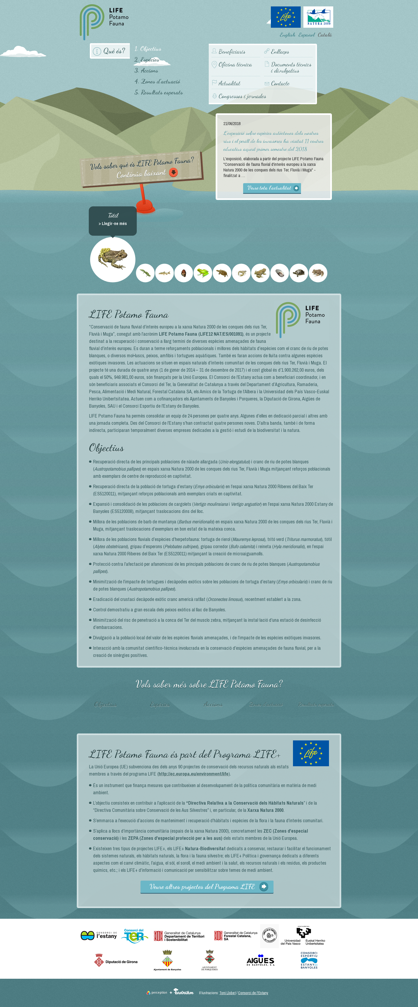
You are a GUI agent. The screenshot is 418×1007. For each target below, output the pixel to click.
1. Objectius (148, 48)
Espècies (160, 704)
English (287, 34)
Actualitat (229, 83)
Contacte (280, 83)
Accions (213, 704)
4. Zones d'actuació (157, 81)
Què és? (114, 50)
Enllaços (280, 51)
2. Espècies (146, 59)
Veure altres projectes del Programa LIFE (202, 886)
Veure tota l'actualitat (269, 187)
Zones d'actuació (266, 704)
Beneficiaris (232, 51)
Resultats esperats (316, 704)
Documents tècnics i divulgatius (291, 67)
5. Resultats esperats (158, 92)
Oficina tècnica (235, 64)
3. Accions (146, 70)
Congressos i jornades (242, 96)
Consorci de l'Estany (253, 992)
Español (307, 34)
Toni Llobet (227, 992)
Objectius (105, 704)
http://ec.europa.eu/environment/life (193, 774)
